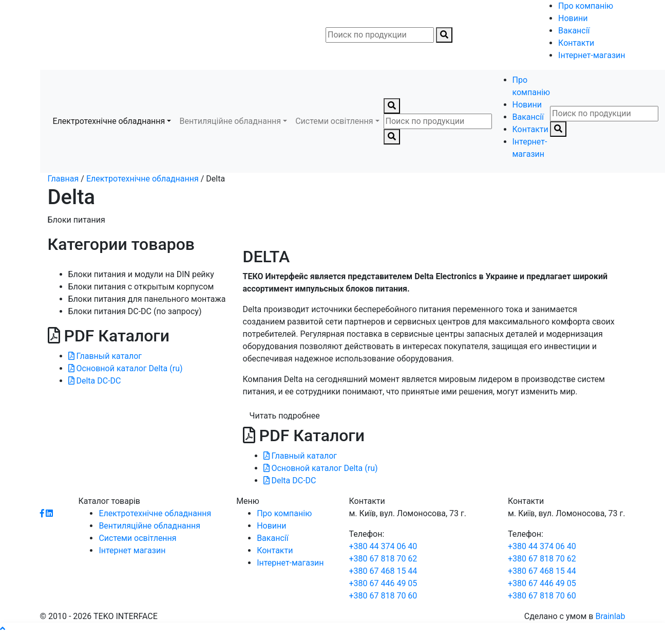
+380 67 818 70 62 (383, 559)
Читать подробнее (285, 416)
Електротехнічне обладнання (109, 121)
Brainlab (610, 616)
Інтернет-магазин (591, 55)
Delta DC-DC (94, 381)
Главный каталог (105, 356)
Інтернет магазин (132, 550)
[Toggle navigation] (47, 35)
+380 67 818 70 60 (383, 596)
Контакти (576, 43)
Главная (63, 179)
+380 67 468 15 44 (383, 571)
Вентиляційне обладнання (230, 121)
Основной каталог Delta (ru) (125, 368)
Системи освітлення (334, 121)
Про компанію (585, 6)
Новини (572, 18)
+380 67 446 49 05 (383, 583)
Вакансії (574, 30)
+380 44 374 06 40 (383, 546)
